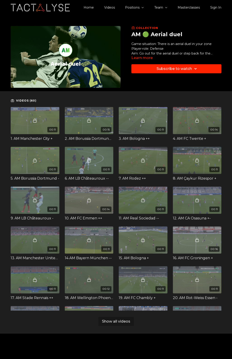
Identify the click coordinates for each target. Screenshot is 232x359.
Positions (134, 7)
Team (160, 7)
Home (89, 7)
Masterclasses (189, 7)
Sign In (215, 7)
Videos (109, 7)
